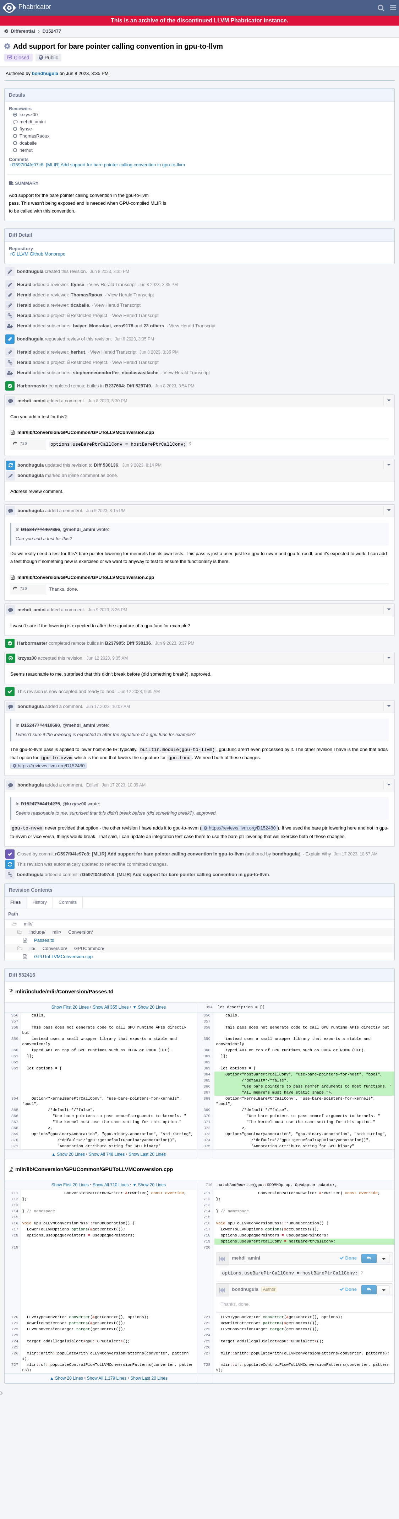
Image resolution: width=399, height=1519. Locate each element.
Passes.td (44, 940)
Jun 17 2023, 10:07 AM (108, 706)
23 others (153, 325)
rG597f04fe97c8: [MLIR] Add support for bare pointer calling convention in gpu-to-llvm (97, 164)
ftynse (26, 128)
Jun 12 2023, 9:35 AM (107, 658)
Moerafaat (100, 325)
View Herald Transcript (112, 284)
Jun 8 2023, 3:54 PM (175, 385)
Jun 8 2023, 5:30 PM (107, 400)
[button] (393, 8)
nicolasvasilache (140, 372)
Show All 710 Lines (111, 1184)
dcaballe (28, 143)
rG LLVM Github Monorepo (37, 254)
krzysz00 (29, 114)
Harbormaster (32, 385)
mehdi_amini (33, 121)
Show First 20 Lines (70, 1007)
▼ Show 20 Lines (149, 1007)
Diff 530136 (106, 465)
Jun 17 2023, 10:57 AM (355, 854)
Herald (24, 284)
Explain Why (318, 854)
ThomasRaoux (35, 136)
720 (20, 443)
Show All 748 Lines (107, 1154)
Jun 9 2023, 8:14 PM (142, 465)
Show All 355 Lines (111, 1007)
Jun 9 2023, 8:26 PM (107, 609)
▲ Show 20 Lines (68, 1154)
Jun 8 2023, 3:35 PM (109, 271)
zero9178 (123, 325)
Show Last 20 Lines (147, 1154)
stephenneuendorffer (96, 372)
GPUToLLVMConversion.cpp (63, 956)
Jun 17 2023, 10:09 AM (124, 785)
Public (51, 57)
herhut (26, 150)
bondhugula (45, 73)
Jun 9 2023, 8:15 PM (106, 510)
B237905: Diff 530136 (128, 643)
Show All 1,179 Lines (106, 1378)
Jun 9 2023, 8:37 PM (175, 643)
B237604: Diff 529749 (128, 385)
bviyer (80, 325)
